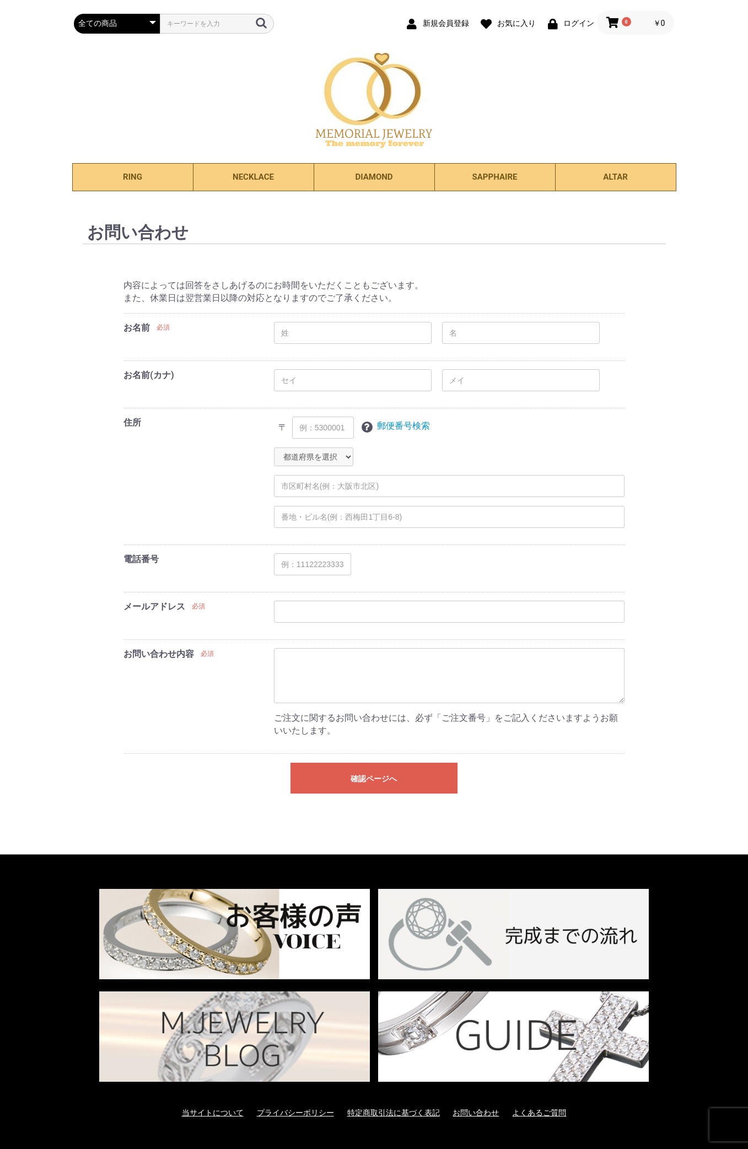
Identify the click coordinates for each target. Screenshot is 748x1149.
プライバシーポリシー (295, 1112)
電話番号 (141, 559)
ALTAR (615, 177)
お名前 (136, 327)
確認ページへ (374, 778)
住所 (132, 422)
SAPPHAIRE (495, 177)
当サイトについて (213, 1112)
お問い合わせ (476, 1112)
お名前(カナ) (148, 375)
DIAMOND (373, 177)
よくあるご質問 (539, 1112)
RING (132, 177)
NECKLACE (253, 177)
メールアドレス (154, 606)
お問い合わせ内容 (158, 654)
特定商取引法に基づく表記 (393, 1112)
